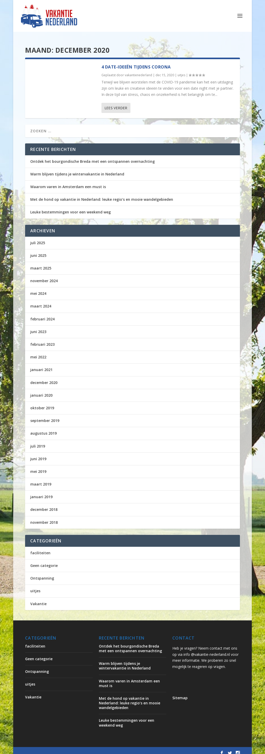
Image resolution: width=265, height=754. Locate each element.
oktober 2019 (42, 403)
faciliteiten (40, 547)
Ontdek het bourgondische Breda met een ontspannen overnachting (92, 156)
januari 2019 (41, 491)
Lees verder (116, 103)
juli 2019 (37, 441)
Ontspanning (42, 573)
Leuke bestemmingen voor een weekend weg (70, 207)
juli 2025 (37, 237)
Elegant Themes (68, 748)
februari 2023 (42, 339)
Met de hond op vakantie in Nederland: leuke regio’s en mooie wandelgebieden (101, 194)
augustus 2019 (43, 428)
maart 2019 (40, 479)
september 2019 (44, 415)
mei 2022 (38, 352)
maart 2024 (40, 301)
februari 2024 (42, 314)
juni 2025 (38, 250)
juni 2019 (38, 453)
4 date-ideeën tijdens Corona (136, 62)
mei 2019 (38, 466)
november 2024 (44, 275)
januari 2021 (41, 364)
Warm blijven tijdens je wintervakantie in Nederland (77, 169)
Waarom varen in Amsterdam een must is (68, 181)
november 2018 (44, 517)
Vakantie (38, 598)
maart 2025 (40, 263)
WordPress (135, 748)
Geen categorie (44, 560)
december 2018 (43, 504)
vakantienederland (138, 70)
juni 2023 (38, 326)
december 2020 (43, 377)
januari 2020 (41, 390)
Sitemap (180, 692)
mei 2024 (38, 288)
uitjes (181, 70)
